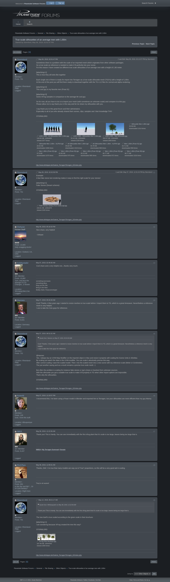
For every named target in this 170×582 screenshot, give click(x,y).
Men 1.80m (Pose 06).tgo (135, 153)
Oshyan (21, 228)
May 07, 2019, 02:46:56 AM (45, 264)
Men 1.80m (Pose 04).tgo (91, 153)
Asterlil (20, 397)
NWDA (38, 451)
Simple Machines (37, 580)
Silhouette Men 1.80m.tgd (139, 125)
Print (154, 53)
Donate (62, 451)
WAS (19, 433)
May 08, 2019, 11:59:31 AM (45, 466)
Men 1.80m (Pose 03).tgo (69, 153)
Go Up (15, 563)
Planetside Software (76, 580)
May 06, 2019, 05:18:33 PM (45, 228)
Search (29, 23)
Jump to (130, 575)
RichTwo (21, 466)
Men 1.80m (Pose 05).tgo (113, 153)
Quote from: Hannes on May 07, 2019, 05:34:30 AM (56, 339)
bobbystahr (22, 264)
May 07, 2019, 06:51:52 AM (45, 335)
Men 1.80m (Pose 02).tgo (47, 153)
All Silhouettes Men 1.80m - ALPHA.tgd (105, 145)
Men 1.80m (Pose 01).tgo (132, 145)
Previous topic (138, 45)
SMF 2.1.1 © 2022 (25, 580)
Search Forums (149, 3)
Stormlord (22, 61)
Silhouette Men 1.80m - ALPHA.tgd (50, 145)
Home (18, 23)
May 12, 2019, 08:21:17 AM (48, 501)
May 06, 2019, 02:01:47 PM (48, 61)
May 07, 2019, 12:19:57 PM (45, 397)
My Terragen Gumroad (50, 451)
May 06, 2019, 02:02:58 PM (48, 173)
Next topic (150, 45)
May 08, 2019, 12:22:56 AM (45, 433)
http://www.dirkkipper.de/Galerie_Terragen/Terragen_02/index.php (59, 166)
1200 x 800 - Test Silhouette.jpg (115, 137)
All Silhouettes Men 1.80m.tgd (76, 145)
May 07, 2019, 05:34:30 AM (45, 301)
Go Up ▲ (147, 580)
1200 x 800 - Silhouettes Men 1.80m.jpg (86, 137)
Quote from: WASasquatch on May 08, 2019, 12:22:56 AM (58, 506)
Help (130, 580)
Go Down (17, 53)
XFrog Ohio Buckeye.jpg (46, 543)
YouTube (98, 580)
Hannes (21, 301)
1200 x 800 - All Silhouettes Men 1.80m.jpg (53, 137)
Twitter (85, 580)
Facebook (91, 580)
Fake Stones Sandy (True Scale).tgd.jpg (52, 207)
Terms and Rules (138, 580)
